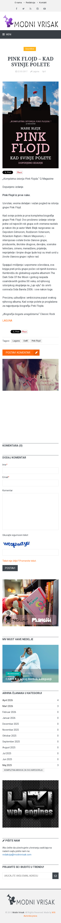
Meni (8, 34)
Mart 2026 (7, 706)
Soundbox (29, 49)
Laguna (16, 341)
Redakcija (30, 2)
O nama (18, 2)
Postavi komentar (23, 353)
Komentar (7, 490)
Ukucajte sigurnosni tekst (15, 535)
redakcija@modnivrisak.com (16, 854)
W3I (53, 912)
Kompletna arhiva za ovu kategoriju (23, 770)
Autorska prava (30, 916)
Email (5, 477)
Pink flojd (36, 341)
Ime (4, 464)
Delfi (26, 341)
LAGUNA (7, 320)
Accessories (13, 674)
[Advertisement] (30, 414)
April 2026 (7, 700)
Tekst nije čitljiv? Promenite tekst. (19, 561)
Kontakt (43, 2)
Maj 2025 (7, 765)
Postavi (10, 568)
